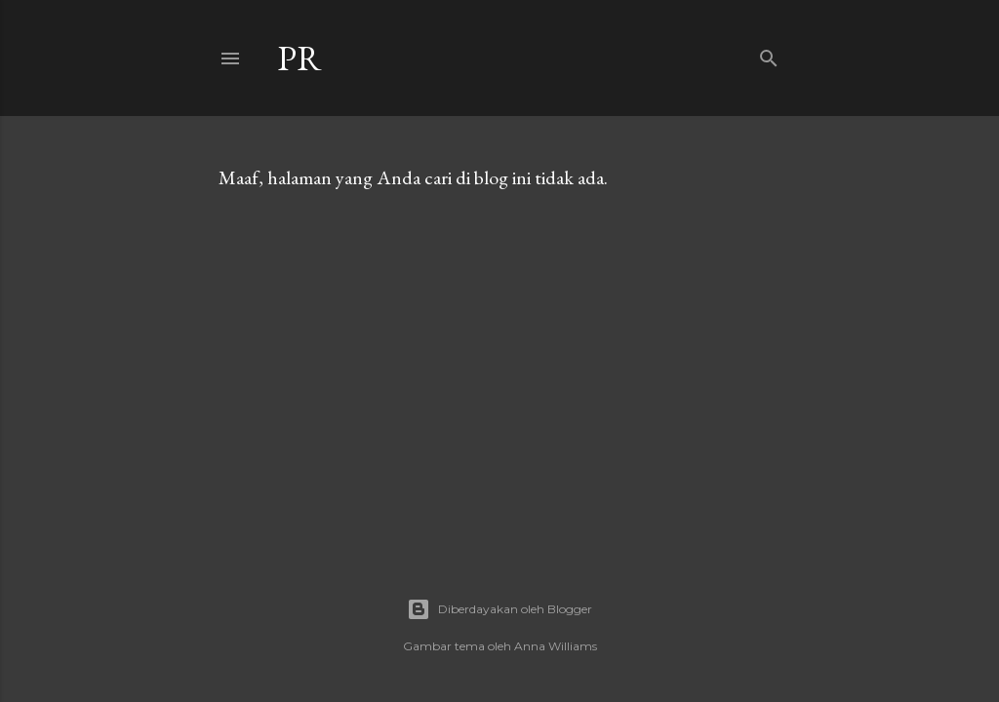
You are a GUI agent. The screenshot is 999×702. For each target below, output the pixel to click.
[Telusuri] (768, 54)
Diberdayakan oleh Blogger (499, 609)
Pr (299, 58)
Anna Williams (555, 646)
